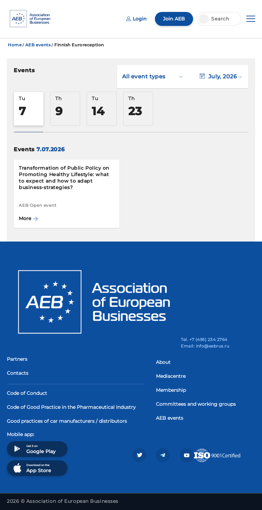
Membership (171, 390)
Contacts (17, 373)
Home (14, 44)
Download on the (31, 468)
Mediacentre (171, 376)
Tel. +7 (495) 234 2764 (204, 339)
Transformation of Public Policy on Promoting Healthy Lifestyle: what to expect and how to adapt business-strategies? (64, 177)
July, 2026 (221, 76)
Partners (17, 359)
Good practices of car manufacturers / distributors (67, 421)
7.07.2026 (50, 149)
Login (136, 19)
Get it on (34, 448)
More (28, 218)
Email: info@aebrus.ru (205, 346)
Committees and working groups (196, 404)
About (163, 362)
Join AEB (174, 19)
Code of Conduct (27, 393)
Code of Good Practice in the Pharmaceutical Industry (71, 407)
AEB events (38, 44)
